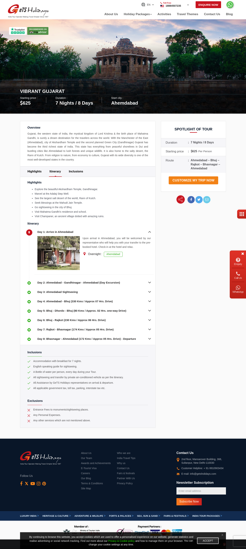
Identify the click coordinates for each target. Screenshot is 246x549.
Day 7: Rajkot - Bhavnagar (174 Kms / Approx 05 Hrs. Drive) (75, 329)
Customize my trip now (193, 180)
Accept (208, 540)
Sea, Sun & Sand (148, 516)
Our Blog (86, 478)
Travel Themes (187, 14)
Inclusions (76, 171)
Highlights (34, 171)
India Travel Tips (126, 458)
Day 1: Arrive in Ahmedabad (55, 231)
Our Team (86, 458)
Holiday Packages (138, 14)
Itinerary (55, 171)
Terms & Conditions (92, 483)
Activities (164, 14)
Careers (85, 473)
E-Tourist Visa (88, 468)
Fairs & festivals (126, 473)
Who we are (124, 453)
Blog (229, 14)
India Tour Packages (207, 516)
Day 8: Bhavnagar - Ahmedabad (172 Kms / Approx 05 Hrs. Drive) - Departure (86, 338)
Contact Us (212, 14)
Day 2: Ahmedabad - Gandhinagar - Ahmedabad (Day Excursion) (78, 282)
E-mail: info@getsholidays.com (198, 473)
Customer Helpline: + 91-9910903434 (202, 468)
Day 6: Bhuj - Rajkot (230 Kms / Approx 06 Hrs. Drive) (71, 320)
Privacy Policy (125, 483)
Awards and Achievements (96, 463)
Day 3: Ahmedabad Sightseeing (57, 291)
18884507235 (173, 5)
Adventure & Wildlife (89, 516)
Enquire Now (208, 4)
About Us (111, 14)
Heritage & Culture (56, 516)
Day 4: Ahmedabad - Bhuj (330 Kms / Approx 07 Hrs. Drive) (75, 301)
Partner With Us (126, 478)
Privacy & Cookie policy (121, 540)
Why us (121, 463)
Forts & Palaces (121, 516)
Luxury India (29, 516)
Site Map (86, 488)
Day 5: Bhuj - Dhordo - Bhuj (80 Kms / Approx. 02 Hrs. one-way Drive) (81, 310)
